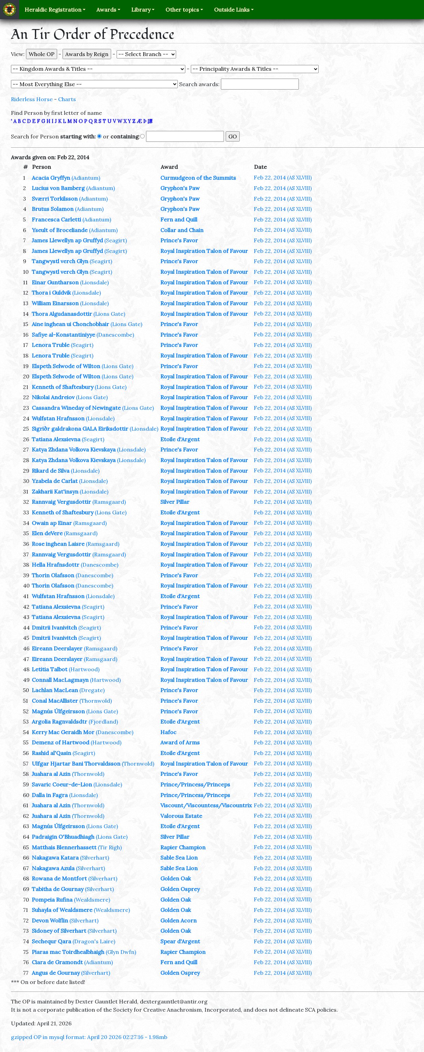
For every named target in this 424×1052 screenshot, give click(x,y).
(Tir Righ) (110, 847)
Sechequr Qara (51, 941)
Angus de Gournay (56, 972)
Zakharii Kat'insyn (55, 491)
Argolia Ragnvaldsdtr (59, 721)
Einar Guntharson (55, 282)
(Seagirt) (115, 240)
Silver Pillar (174, 501)
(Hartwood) (84, 669)
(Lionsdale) (94, 282)
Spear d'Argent (180, 941)
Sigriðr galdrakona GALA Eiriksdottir (80, 428)
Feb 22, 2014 (283, 177)
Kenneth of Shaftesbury (62, 386)
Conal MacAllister (55, 700)
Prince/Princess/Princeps (195, 784)
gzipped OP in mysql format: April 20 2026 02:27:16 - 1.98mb (89, 1037)
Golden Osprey (180, 889)
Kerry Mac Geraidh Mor (63, 732)
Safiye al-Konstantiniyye (63, 334)
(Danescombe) (115, 334)
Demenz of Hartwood (60, 742)
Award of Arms (180, 742)
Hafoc (168, 732)
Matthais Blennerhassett (64, 847)
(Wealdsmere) (92, 899)
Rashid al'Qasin (51, 753)
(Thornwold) (95, 700)
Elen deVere (47, 533)
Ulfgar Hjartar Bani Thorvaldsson (76, 763)
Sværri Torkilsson (55, 198)
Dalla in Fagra (50, 795)
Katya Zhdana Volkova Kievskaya (74, 449)
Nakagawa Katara (55, 857)
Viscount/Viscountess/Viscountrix (206, 805)
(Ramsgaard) (109, 501)
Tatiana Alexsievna (56, 439)
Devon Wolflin (50, 920)
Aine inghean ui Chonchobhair (70, 324)
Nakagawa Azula (53, 868)
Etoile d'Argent (180, 439)
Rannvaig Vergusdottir (61, 501)
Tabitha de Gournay (57, 889)
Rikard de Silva (50, 470)
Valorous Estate (181, 815)
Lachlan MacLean (55, 690)
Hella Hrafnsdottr (55, 564)
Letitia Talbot (49, 669)
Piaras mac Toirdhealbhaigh (68, 951)
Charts (67, 99)
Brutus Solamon (53, 208)
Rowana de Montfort (59, 878)
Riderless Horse (32, 99)
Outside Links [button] (232, 9)
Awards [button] (106, 9)
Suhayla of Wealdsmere (62, 909)
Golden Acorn (178, 920)
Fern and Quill (178, 219)
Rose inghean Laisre (58, 543)
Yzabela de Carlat (55, 480)
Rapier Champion (183, 847)
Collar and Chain (181, 230)
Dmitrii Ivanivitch (54, 627)
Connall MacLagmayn (60, 679)
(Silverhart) (94, 857)
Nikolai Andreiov (53, 397)
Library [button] (140, 9)
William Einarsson (55, 303)
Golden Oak (175, 878)
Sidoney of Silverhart (59, 930)
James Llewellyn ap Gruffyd (67, 240)
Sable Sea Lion (179, 857)
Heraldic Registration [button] (53, 9)
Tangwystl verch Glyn (60, 261)
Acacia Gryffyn (51, 177)
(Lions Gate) (109, 313)
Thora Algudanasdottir (62, 313)
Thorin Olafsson (53, 575)
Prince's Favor (179, 240)
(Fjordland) (103, 721)
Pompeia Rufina (52, 899)
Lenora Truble (50, 344)
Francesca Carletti (56, 219)
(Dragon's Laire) (93, 941)
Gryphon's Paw (180, 188)
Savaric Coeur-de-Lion (62, 784)
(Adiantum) (85, 177)
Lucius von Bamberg (58, 188)
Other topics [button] (182, 9)
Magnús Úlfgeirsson (58, 711)
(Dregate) (92, 690)
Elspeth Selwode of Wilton (66, 366)
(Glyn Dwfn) (121, 951)
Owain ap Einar (52, 523)
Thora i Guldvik (51, 292)
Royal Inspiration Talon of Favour (204, 250)
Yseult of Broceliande (60, 230)
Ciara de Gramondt (57, 962)
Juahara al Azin (51, 773)
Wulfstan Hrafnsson (58, 418)
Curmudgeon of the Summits (198, 177)
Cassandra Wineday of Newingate (76, 407)
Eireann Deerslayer (57, 648)
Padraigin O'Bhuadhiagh (63, 836)
